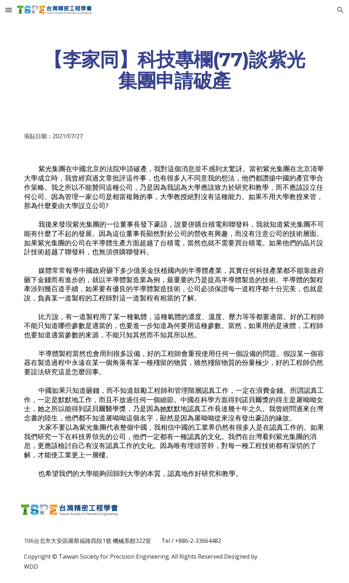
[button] (8, 10)
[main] (174, 70)
